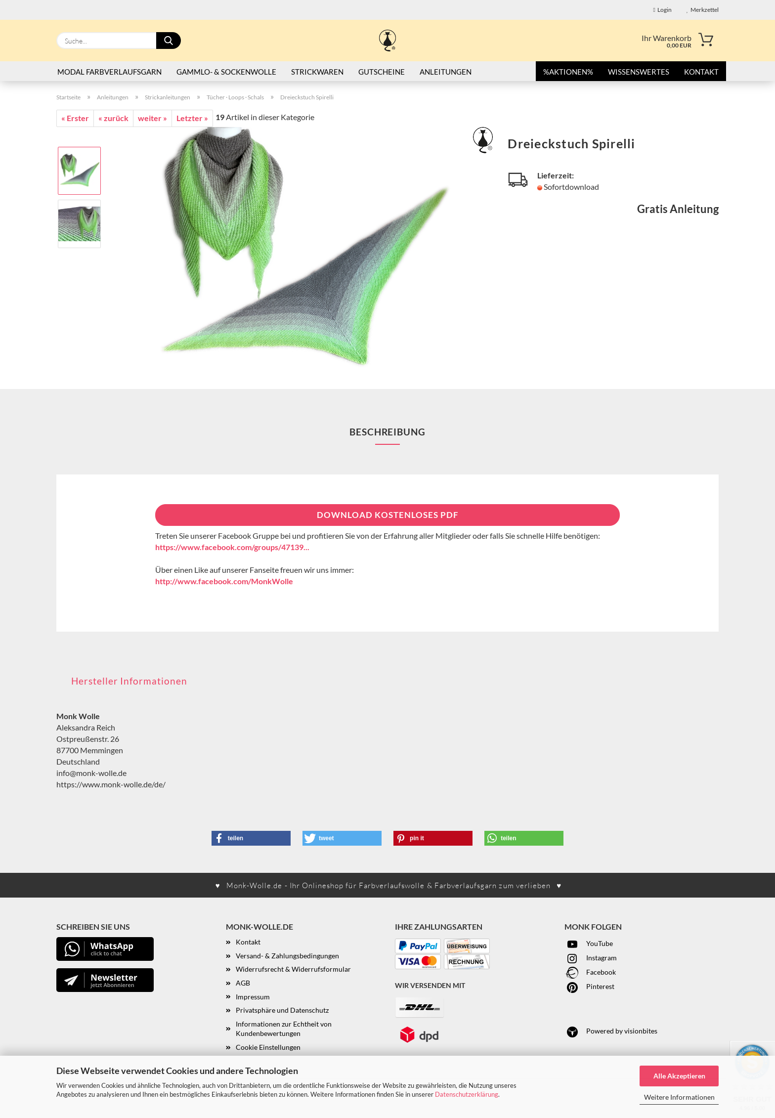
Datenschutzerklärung (466, 1094)
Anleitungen (446, 71)
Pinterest (589, 986)
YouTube (588, 943)
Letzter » (192, 118)
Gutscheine (381, 71)
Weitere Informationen (679, 1097)
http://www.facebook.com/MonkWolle (224, 581)
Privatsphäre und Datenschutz (282, 1010)
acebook (603, 972)
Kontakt (701, 71)
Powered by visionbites (610, 1031)
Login (662, 9)
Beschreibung (387, 431)
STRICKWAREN (317, 71)
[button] (251, 838)
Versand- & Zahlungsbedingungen (287, 955)
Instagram (590, 957)
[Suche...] (168, 40)
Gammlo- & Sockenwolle (226, 71)
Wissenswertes (638, 71)
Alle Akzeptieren (679, 1076)
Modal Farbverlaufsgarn (109, 71)
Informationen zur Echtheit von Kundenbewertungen (284, 1029)
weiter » (152, 118)
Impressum (253, 996)
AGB (243, 983)
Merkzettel (703, 9)
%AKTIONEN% (568, 71)
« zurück (113, 118)
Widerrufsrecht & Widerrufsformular (293, 969)
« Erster (75, 118)
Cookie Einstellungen (268, 1047)
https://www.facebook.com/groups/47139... (232, 547)
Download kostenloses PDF (388, 515)
